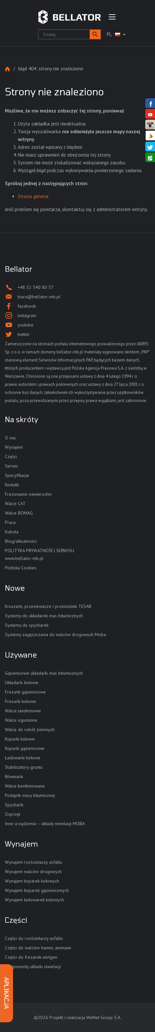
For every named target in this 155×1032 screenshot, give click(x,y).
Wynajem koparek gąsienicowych (37, 890)
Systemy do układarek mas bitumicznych (44, 616)
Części (11, 456)
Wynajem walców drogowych (33, 871)
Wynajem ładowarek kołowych (34, 900)
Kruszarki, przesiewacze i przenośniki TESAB (48, 606)
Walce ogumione (21, 720)
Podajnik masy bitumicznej (30, 795)
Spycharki (14, 805)
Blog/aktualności (21, 541)
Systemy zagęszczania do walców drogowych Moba (55, 634)
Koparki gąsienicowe (25, 748)
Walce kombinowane (25, 786)
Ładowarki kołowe (22, 758)
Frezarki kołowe (20, 701)
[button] (95, 34)
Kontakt (12, 485)
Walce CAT (15, 503)
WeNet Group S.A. (103, 1017)
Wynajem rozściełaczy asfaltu (33, 862)
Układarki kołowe (21, 682)
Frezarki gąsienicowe (25, 692)
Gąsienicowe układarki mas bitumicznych (44, 673)
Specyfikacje (17, 475)
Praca (10, 522)
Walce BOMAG (19, 513)
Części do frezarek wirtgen (31, 957)
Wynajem (14, 447)
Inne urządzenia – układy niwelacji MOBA (45, 823)
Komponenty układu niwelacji (33, 966)
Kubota (12, 532)
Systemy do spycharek (26, 625)
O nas (10, 438)
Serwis (11, 466)
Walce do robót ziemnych (30, 729)
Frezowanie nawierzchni (28, 494)
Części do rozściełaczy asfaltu (34, 938)
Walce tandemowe (23, 711)
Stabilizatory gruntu (24, 767)
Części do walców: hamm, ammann (38, 948)
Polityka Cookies (20, 568)
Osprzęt (12, 814)
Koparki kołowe (20, 739)
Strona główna (7, 68)
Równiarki (14, 776)
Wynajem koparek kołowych (32, 881)
